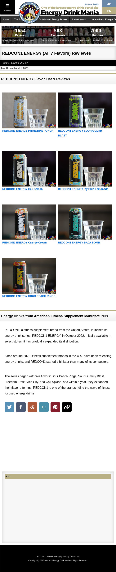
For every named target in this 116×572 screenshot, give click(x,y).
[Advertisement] (58, 442)
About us (40, 557)
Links (65, 557)
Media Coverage (53, 557)
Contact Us (74, 557)
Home (6, 19)
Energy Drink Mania (61, 560)
